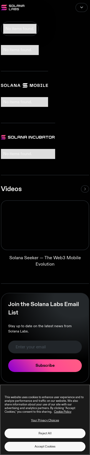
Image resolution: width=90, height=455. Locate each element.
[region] (45, 420)
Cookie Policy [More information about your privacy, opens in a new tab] (62, 412)
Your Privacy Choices (45, 420)
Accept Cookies (45, 446)
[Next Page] (85, 189)
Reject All (45, 433)
